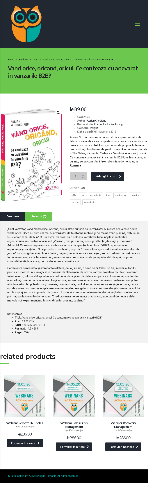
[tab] (12, 216)
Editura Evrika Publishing (108, 124)
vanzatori (89, 202)
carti (83, 195)
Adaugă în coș (108, 176)
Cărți (83, 187)
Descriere (12, 216)
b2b (74, 195)
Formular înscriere (25, 443)
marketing (120, 195)
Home (11, 59)
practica (135, 195)
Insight (94, 128)
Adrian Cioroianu (96, 120)
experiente (95, 195)
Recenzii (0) (39, 216)
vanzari (75, 202)
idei (108, 195)
